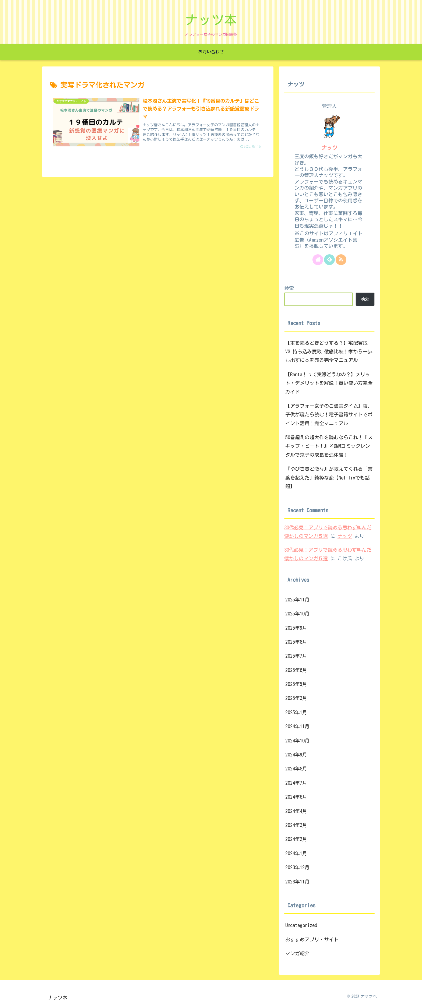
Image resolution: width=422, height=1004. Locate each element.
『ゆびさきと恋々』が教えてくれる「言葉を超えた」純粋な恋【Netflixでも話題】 (328, 477)
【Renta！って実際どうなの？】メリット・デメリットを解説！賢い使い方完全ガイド (328, 383)
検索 (289, 288)
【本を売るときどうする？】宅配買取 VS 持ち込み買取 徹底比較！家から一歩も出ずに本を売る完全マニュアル (328, 351)
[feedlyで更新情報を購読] (329, 259)
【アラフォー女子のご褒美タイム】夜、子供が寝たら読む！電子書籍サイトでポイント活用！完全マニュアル (328, 414)
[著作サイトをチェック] (317, 259)
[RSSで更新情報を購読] (341, 259)
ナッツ (329, 147)
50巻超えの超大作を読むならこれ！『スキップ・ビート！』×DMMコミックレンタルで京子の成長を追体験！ (328, 446)
